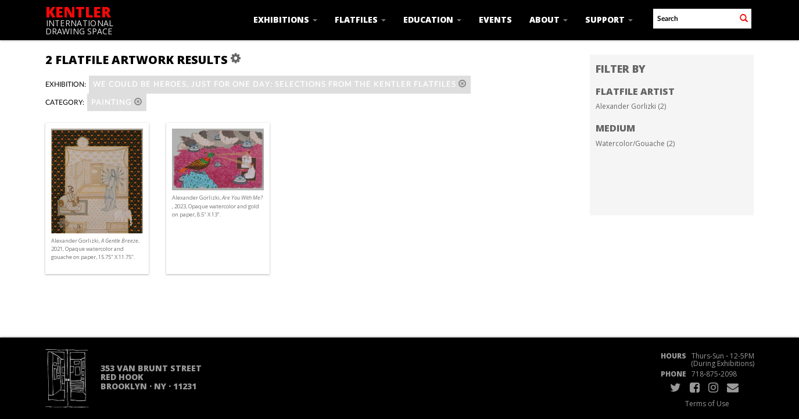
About (548, 19)
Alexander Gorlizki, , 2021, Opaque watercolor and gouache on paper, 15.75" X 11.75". (95, 249)
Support (609, 19)
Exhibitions (285, 19)
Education (432, 19)
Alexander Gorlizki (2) (631, 106)
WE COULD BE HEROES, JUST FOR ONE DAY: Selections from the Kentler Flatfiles (280, 84)
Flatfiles (360, 19)
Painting (116, 102)
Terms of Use (707, 404)
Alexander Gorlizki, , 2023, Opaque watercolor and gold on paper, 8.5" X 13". (217, 206)
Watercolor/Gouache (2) (635, 143)
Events (495, 19)
